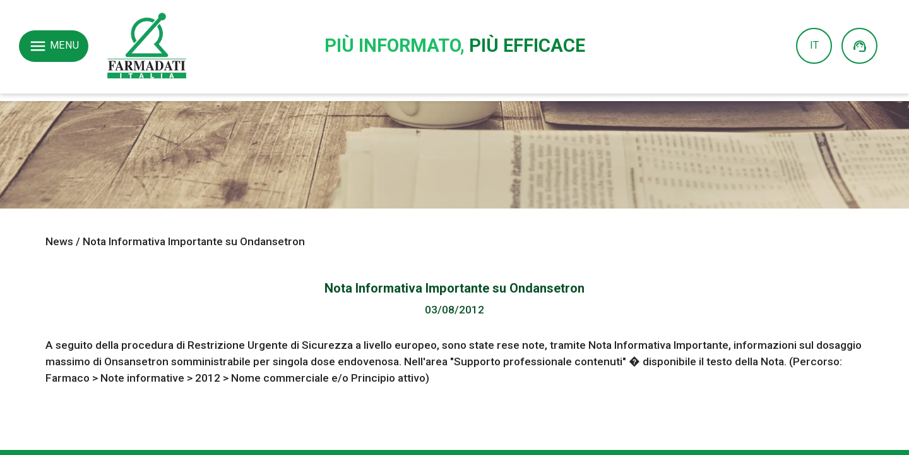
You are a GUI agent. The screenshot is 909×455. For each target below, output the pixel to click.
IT (814, 45)
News (59, 241)
